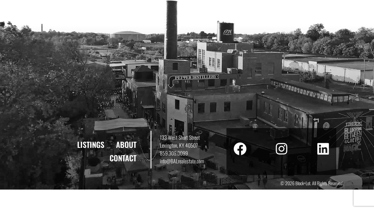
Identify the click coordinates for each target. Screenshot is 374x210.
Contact (123, 158)
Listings (90, 144)
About (126, 144)
